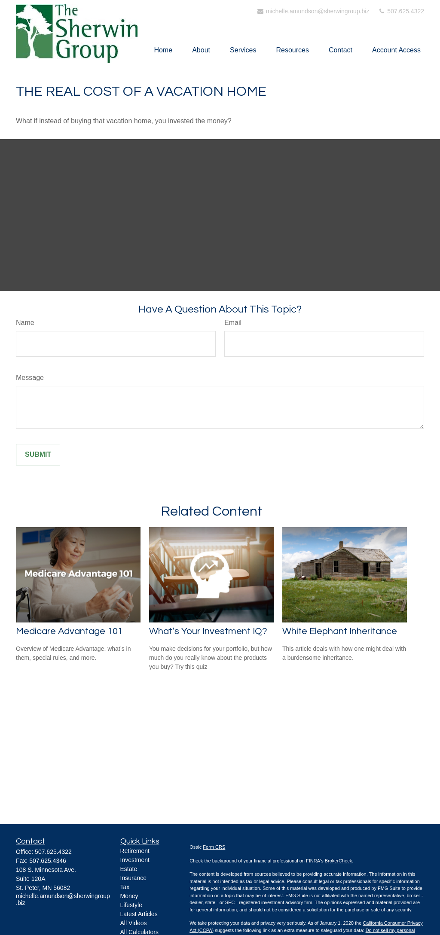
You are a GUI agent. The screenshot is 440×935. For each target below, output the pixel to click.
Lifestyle (131, 905)
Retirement (135, 850)
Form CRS (214, 847)
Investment (135, 859)
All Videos (133, 923)
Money (129, 895)
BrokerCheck (338, 860)
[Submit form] (38, 454)
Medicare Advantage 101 (69, 631)
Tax (125, 886)
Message (30, 377)
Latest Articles (139, 914)
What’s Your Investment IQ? (208, 631)
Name (25, 322)
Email (232, 322)
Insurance (133, 877)
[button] (163, 50)
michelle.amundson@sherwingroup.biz (313, 11)
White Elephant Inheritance (339, 631)
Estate (129, 868)
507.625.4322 (401, 11)
